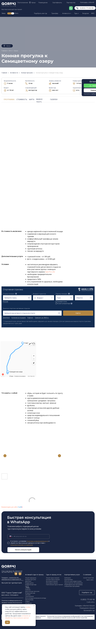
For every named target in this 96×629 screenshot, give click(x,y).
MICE (92, 13)
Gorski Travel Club (88, 578)
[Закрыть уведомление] (34, 606)
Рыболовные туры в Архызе (54, 584)
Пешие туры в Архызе (52, 578)
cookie (28, 607)
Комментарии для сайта (12, 507)
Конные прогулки (27, 73)
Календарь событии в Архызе (85, 606)
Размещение (43, 2)
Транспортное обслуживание (73, 583)
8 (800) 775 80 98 (86, 8)
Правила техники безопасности (12, 602)
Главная (4, 51)
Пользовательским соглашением (21, 545)
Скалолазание (29, 596)
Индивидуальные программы (73, 584)
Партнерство (71, 2)
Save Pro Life (50, 272)
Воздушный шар (30, 593)
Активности (66, 13)
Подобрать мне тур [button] (40, 13)
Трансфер (55, 13)
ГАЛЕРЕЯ (53, 99)
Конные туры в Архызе (53, 579)
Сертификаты (57, 2)
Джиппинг (28, 581)
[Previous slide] (4, 455)
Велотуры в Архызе (52, 581)
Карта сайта (89, 580)
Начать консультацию (23, 550)
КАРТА (31, 99)
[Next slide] (59, 455)
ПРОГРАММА (9, 99)
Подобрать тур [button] (87, 592)
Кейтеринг (67, 578)
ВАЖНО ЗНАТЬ (39, 100)
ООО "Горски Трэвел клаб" (11, 593)
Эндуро (27, 601)
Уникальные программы (71, 586)
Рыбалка (27, 589)
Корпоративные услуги (72, 575)
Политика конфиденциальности (12, 600)
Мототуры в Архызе (52, 583)
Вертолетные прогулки (32, 591)
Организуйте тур (89, 610)
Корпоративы (68, 579)
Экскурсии (85, 13)
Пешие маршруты (30, 578)
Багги (27, 586)
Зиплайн (28, 595)
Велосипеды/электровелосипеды (35, 598)
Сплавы (27, 588)
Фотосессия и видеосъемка (73, 581)
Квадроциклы (29, 583)
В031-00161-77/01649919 (9, 595)
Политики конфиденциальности (37, 541)
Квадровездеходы (30, 584)
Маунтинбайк (29, 600)
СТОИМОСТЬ (21, 99)
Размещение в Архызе (87, 608)
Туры (75, 13)
